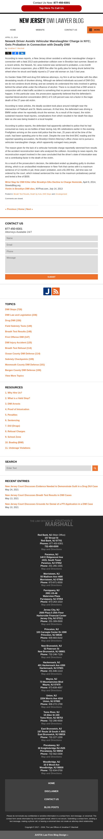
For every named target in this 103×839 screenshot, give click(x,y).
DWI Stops (47, 194)
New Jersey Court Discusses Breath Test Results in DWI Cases (38, 495)
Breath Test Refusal (18, 348)
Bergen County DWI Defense (23, 370)
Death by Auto (36, 194)
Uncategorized (61, 194)
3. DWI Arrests (12, 404)
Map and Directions (51, 549)
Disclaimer (51, 791)
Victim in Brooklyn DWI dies (20, 189)
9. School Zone (13, 437)
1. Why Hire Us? (13, 393)
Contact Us (51, 799)
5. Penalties (11, 415)
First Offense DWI (17, 337)
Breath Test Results (21, 194)
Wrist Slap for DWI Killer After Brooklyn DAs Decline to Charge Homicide (43, 182)
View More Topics (14, 376)
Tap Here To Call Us (51, 8)
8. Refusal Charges (15, 431)
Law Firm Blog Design (50, 835)
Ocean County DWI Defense (22, 353)
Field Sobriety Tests (18, 326)
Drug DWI (13, 320)
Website (40, 30)
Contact (71, 30)
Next (29, 209)
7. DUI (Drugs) (12, 426)
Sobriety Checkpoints (19, 359)
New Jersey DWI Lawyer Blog (51, 20)
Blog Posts (51, 807)
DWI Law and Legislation (21, 315)
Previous (10, 209)
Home (13, 30)
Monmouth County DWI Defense (25, 364)
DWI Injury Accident (18, 342)
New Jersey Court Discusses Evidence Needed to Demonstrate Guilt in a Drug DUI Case (51, 486)
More (97, 30)
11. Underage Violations (17, 448)
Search (95, 468)
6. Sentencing (12, 420)
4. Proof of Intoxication (17, 409)
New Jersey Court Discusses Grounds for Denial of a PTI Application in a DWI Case (49, 504)
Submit (51, 277)
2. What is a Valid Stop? (17, 398)
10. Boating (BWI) (14, 442)
